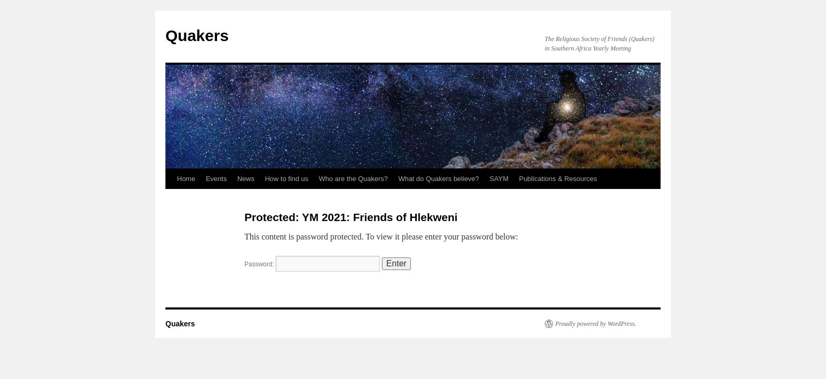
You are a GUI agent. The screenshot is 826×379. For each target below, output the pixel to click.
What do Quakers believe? (438, 179)
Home (186, 179)
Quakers (197, 35)
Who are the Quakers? (353, 179)
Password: (312, 264)
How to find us (286, 179)
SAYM (498, 179)
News (245, 179)
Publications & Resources (558, 179)
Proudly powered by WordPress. (595, 323)
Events (216, 179)
